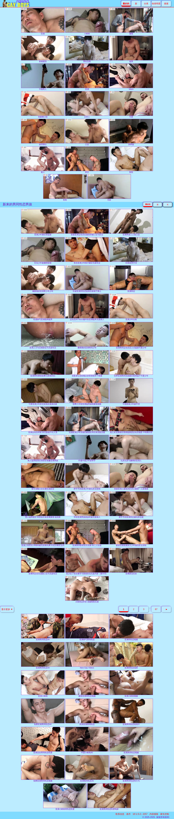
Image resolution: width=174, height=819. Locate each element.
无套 (109, 187)
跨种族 (131, 132)
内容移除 (154, 814)
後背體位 (43, 132)
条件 (128, 814)
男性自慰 (87, 49)
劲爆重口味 (43, 104)
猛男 (131, 49)
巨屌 (43, 21)
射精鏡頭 (43, 49)
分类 (146, 3)
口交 (87, 132)
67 (156, 609)
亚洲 (87, 76)
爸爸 (65, 187)
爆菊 (131, 21)
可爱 (131, 104)
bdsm (131, 76)
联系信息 (120, 814)
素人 (43, 159)
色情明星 (156, 3)
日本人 (87, 104)
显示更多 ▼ (7, 609)
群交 (87, 159)
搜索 (166, 3)
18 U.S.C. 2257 (140, 814)
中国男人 (43, 76)
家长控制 (164, 814)
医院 (131, 159)
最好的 (147, 204)
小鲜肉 (87, 21)
